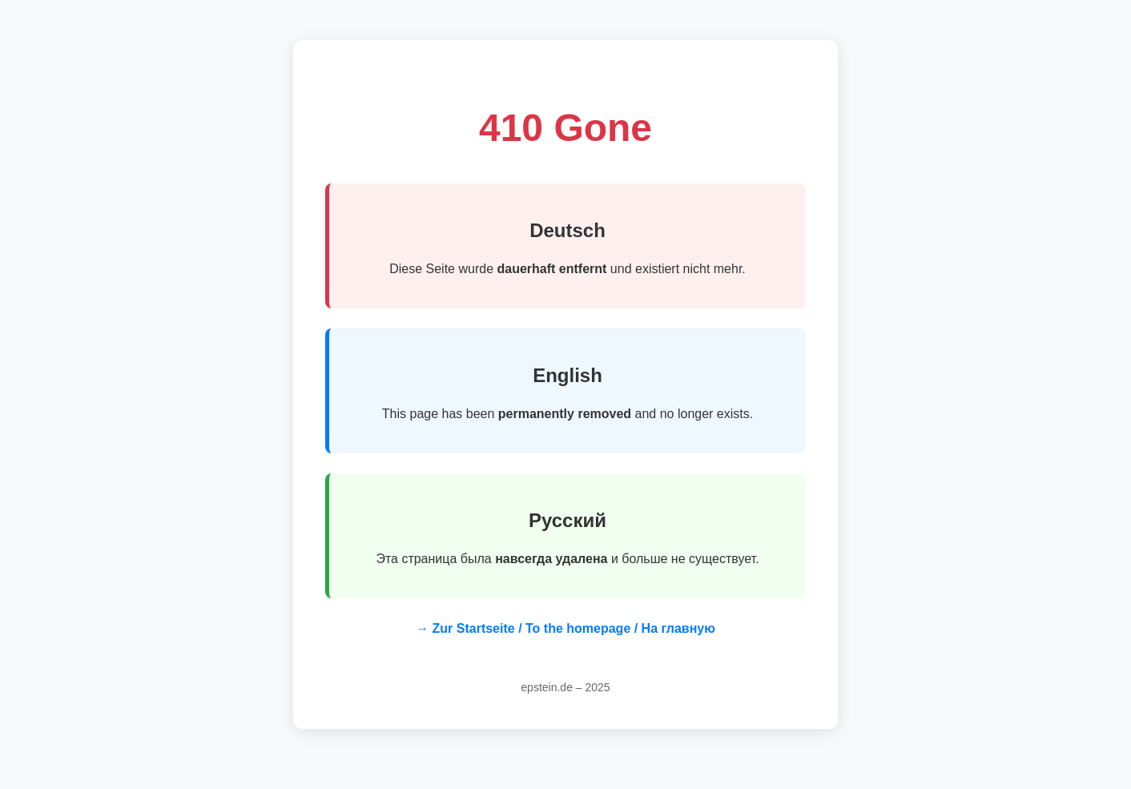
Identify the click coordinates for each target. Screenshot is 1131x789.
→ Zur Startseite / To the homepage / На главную (565, 628)
